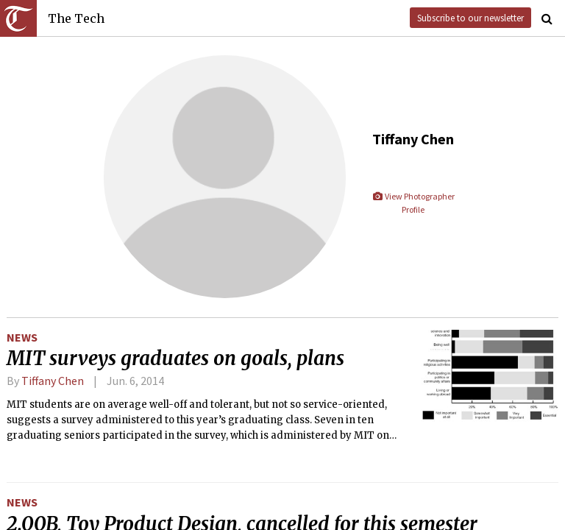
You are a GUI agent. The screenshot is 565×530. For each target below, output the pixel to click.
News (22, 337)
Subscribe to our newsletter (470, 18)
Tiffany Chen (52, 380)
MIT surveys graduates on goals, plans (175, 358)
